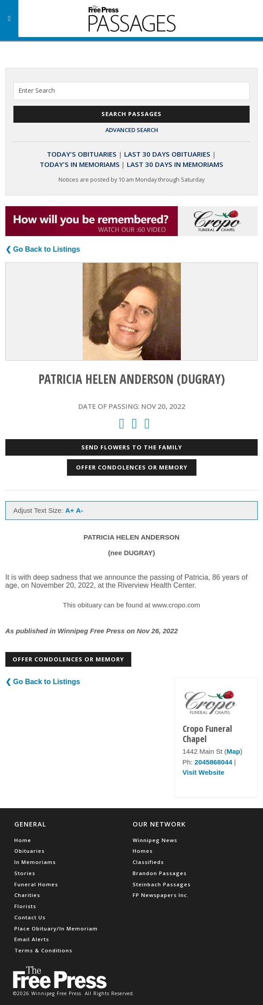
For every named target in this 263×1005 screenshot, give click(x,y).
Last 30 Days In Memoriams (175, 164)
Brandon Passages (160, 873)
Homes (143, 850)
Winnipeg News (155, 840)
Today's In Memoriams (80, 164)
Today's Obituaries (82, 154)
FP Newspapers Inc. (161, 895)
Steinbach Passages (162, 884)
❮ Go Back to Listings (42, 249)
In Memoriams (35, 862)
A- (79, 510)
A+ (69, 510)
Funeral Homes (36, 884)
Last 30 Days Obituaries (167, 154)
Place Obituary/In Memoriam (56, 928)
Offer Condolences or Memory (132, 467)
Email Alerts (31, 939)
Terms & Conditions (43, 950)
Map (233, 751)
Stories (24, 873)
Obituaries (29, 850)
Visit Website (204, 772)
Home (22, 840)
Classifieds (148, 862)
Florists (25, 906)
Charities (27, 895)
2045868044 (213, 762)
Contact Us (30, 917)
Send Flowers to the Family (131, 447)
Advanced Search (131, 130)
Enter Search (36, 90)
